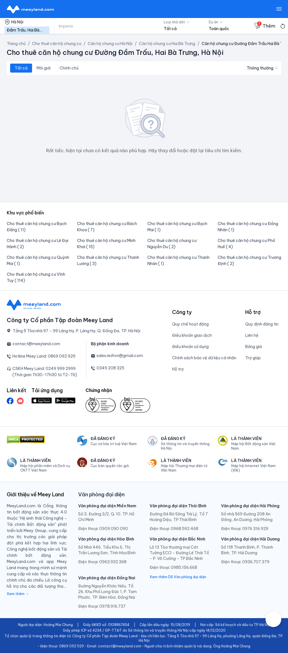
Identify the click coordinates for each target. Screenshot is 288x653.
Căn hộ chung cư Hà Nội (110, 43)
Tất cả (21, 68)
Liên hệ (251, 335)
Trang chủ (16, 43)
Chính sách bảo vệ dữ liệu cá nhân (204, 357)
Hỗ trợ (178, 369)
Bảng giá (253, 346)
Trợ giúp (253, 357)
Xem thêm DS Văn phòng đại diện (178, 577)
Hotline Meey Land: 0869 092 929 (43, 356)
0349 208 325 (110, 368)
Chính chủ (69, 68)
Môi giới (44, 68)
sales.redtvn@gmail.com (119, 355)
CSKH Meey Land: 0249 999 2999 (44, 368)
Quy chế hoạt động (190, 324)
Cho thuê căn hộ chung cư (56, 43)
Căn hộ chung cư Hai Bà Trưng (167, 43)
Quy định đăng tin (261, 324)
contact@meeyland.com (36, 343)
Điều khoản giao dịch (192, 335)
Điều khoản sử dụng (190, 346)
